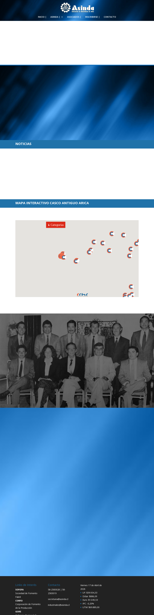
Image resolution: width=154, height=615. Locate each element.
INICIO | (42, 17)
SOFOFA (19, 568)
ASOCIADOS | (74, 17)
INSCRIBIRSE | (92, 17)
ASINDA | (55, 17)
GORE (18, 590)
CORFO (19, 579)
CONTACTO (110, 17)
